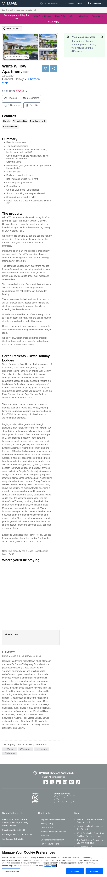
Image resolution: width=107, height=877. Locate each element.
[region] (53, 862)
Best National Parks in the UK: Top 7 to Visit (90, 827)
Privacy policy (47, 823)
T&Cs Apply (53, 22)
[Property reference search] (35, 10)
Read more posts (84, 847)
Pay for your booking (50, 844)
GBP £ (80, 3)
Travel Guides (97, 16)
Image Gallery (16, 56)
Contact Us (69, 3)
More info (45, 836)
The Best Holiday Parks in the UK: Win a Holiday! (90, 841)
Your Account (95, 3)
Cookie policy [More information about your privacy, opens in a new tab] (50, 866)
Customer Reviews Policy (52, 840)
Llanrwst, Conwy (21, 80)
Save (45, 68)
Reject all (94, 871)
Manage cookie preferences (53, 832)
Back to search (13, 28)
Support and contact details (53, 819)
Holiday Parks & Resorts (42, 16)
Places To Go (60, 16)
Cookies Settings (11, 871)
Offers (71, 16)
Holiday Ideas (83, 16)
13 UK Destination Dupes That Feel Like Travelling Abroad (90, 834)
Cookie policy (47, 827)
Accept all (75, 871)
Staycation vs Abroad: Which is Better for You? (90, 820)
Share (53, 68)
